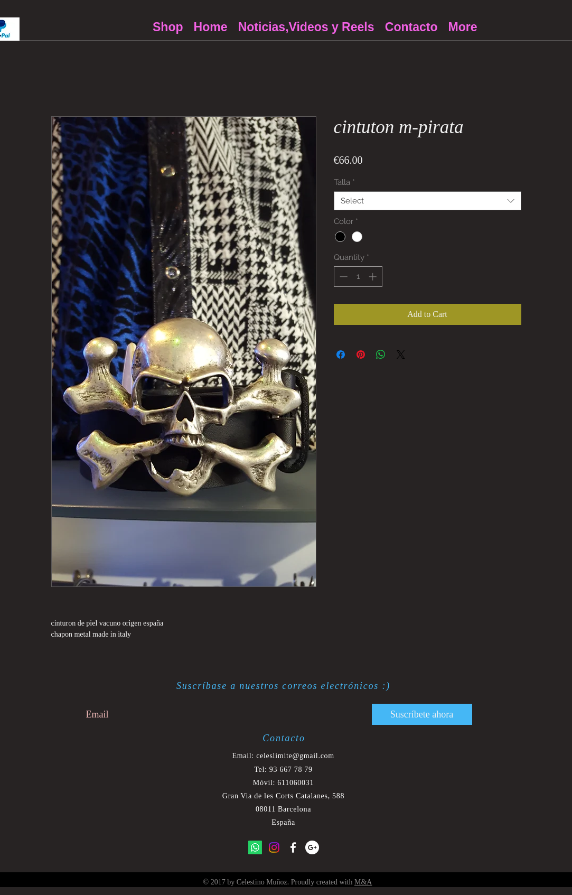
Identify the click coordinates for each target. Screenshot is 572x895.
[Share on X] (401, 354)
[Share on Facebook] (340, 354)
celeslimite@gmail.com (295, 756)
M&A (363, 882)
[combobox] (427, 200)
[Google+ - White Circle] (312, 847)
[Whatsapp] (255, 847)
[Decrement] (342, 276)
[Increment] (374, 276)
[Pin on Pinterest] (360, 354)
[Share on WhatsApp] (380, 354)
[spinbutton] (358, 276)
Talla (344, 182)
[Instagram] (274, 847)
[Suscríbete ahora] (422, 714)
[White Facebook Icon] (293, 847)
